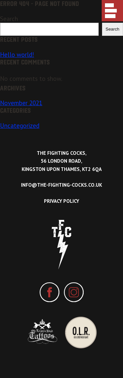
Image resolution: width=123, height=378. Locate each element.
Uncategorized (19, 126)
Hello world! (17, 55)
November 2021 (21, 103)
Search (9, 19)
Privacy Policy (61, 201)
